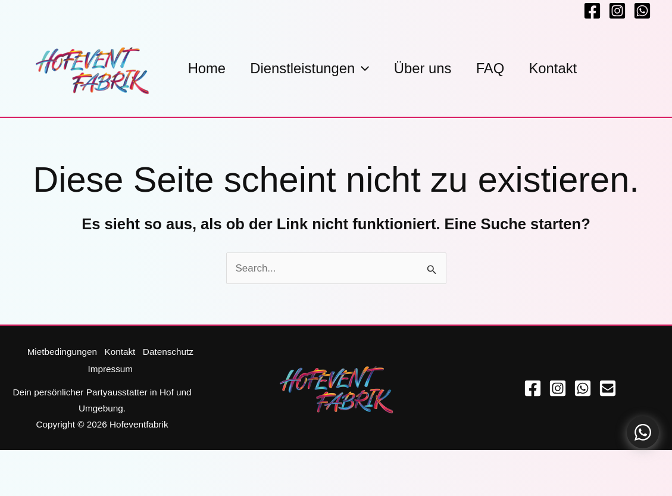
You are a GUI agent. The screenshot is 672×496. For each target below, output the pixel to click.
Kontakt (119, 352)
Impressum (109, 368)
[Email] (608, 387)
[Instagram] (617, 11)
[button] (368, 68)
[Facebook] (592, 11)
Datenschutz (168, 352)
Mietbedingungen (60, 352)
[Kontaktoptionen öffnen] (643, 432)
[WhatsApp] (583, 387)
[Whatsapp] (642, 11)
